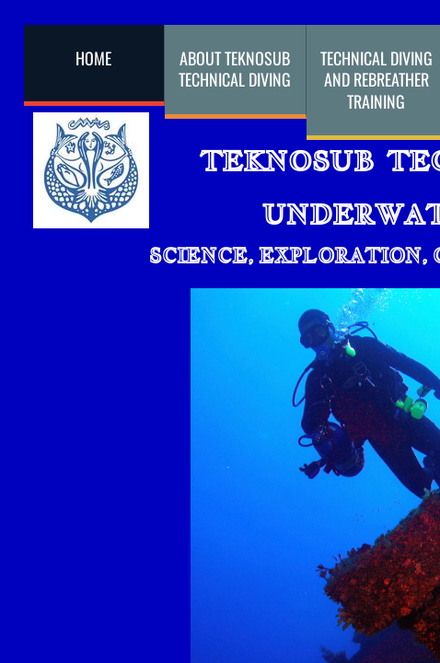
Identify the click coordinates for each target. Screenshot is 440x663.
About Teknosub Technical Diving (235, 68)
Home (93, 58)
